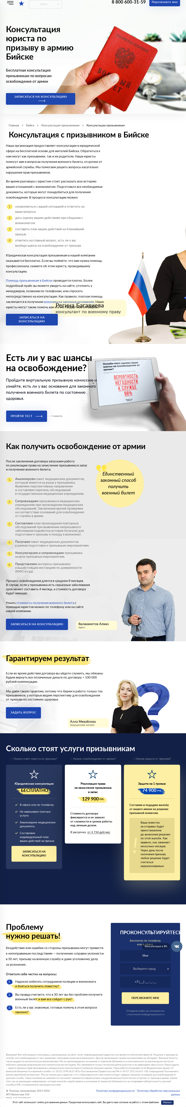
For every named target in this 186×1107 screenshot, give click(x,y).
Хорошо (167, 1102)
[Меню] (10, 3)
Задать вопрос (23, 712)
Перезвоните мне (145, 998)
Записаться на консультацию (40, 98)
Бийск (43, 4)
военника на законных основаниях (69, 301)
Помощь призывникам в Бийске (29, 280)
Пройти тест (26, 416)
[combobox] (145, 969)
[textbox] (145, 968)
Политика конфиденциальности (115, 1091)
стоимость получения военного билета (45, 602)
